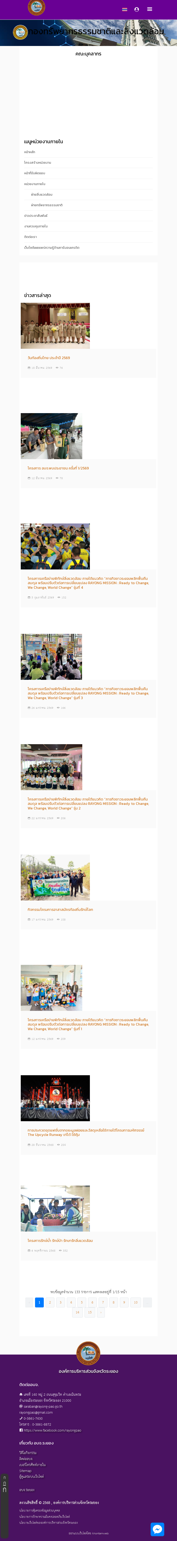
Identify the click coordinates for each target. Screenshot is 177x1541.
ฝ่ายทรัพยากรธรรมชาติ (46, 205)
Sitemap (25, 1471)
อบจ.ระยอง (26, 1490)
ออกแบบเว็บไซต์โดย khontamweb (89, 1533)
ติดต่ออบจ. (26, 1459)
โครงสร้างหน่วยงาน (37, 162)
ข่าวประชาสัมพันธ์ (35, 215)
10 (136, 1302)
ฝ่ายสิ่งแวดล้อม (41, 194)
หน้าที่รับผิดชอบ (34, 173)
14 (77, 1312)
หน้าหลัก (29, 152)
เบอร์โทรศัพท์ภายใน (32, 1465)
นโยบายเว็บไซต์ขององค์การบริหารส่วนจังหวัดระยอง (48, 1523)
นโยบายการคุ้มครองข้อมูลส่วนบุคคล (39, 1510)
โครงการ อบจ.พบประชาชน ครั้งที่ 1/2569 (58, 468)
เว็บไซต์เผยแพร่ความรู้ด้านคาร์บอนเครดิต (51, 247)
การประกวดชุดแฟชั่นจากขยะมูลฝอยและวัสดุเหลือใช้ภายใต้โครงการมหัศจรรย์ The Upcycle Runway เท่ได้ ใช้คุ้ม (86, 1132)
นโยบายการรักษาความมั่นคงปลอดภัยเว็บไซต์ (44, 1517)
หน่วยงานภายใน (34, 184)
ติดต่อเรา (30, 236)
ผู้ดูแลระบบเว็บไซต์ (31, 1477)
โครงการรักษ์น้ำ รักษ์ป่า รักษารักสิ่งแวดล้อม (60, 1240)
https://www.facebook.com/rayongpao (52, 1430)
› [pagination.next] (100, 1312)
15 (90, 1312)
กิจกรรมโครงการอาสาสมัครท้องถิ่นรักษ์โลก (60, 909)
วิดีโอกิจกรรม (28, 1453)
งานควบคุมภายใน (35, 226)
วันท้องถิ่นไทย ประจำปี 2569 (49, 357)
